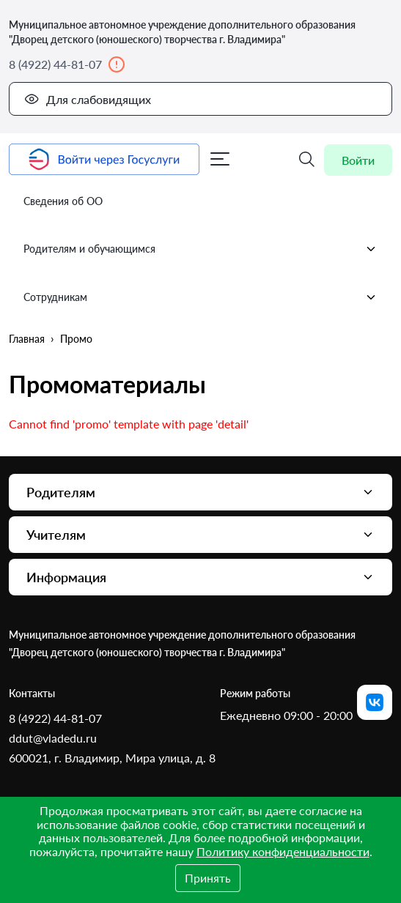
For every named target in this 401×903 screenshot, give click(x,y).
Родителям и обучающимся (200, 249)
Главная (27, 338)
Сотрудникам (200, 297)
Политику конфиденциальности (282, 851)
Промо (76, 338)
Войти (358, 160)
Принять (208, 878)
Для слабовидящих (87, 99)
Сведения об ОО (63, 201)
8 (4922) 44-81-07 (67, 64)
